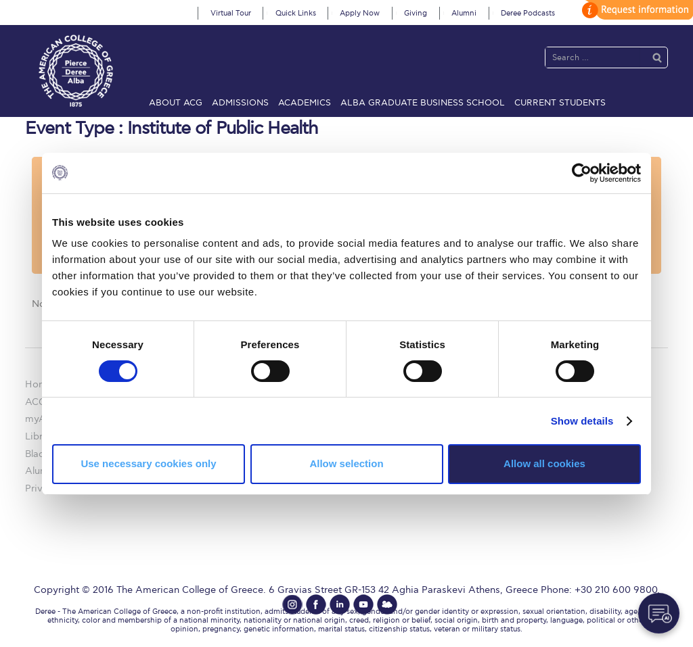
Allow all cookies (544, 463)
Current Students (560, 102)
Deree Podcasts (528, 13)
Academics (304, 102)
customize (635, 10)
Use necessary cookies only (148, 463)
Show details (582, 421)
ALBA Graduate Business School (422, 102)
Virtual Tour (230, 13)
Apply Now (360, 13)
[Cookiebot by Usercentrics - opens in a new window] (581, 172)
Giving (415, 13)
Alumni (463, 13)
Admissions (240, 102)
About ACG (175, 102)
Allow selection (346, 463)
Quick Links (295, 13)
